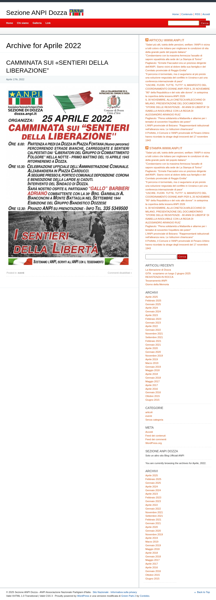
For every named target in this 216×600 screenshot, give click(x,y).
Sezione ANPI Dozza (36, 12)
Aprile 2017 (151, 385)
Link (48, 23)
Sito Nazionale (101, 592)
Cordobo (144, 596)
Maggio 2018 (152, 370)
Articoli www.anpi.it (166, 40)
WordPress (83, 596)
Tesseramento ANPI (156, 280)
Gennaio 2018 (153, 377)
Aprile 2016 (151, 389)
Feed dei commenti (155, 439)
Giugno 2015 (152, 399)
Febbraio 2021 (153, 341)
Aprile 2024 (151, 307)
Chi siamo (23, 23)
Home (175, 14)
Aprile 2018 (151, 374)
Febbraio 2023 (153, 319)
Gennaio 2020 (153, 352)
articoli (148, 412)
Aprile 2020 (151, 348)
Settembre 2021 (154, 337)
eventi (21, 272)
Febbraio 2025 (153, 300)
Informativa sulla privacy (124, 592)
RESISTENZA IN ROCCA (159, 277)
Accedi (206, 14)
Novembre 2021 (154, 333)
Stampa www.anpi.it (165, 148)
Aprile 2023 (151, 315)
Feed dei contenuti (155, 435)
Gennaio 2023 (153, 322)
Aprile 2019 (151, 359)
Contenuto (187, 14)
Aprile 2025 (151, 297)
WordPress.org (153, 443)
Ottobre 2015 (152, 396)
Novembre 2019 (154, 355)
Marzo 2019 (151, 363)
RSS (197, 14)
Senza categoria (154, 419)
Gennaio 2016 (153, 392)
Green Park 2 (128, 596)
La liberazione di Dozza (158, 269)
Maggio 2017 (152, 381)
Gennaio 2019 (153, 366)
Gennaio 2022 (153, 330)
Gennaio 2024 (153, 311)
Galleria (37, 23)
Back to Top (203, 592)
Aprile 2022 (151, 326)
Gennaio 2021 (153, 344)
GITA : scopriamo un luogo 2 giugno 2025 (168, 273)
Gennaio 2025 (153, 304)
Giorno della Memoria (157, 284)
